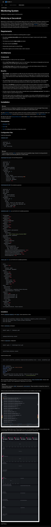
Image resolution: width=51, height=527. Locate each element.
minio (14, 153)
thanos (28, 116)
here (10, 211)
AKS (5, 114)
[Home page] (2, 5)
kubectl (4, 126)
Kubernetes (5, 124)
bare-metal (9, 114)
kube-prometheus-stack (16, 116)
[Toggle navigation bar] (3, 1)
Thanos (35, 24)
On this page (4, 7)
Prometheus (43, 114)
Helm (38, 114)
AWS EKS (7, 112)
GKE (3, 114)
